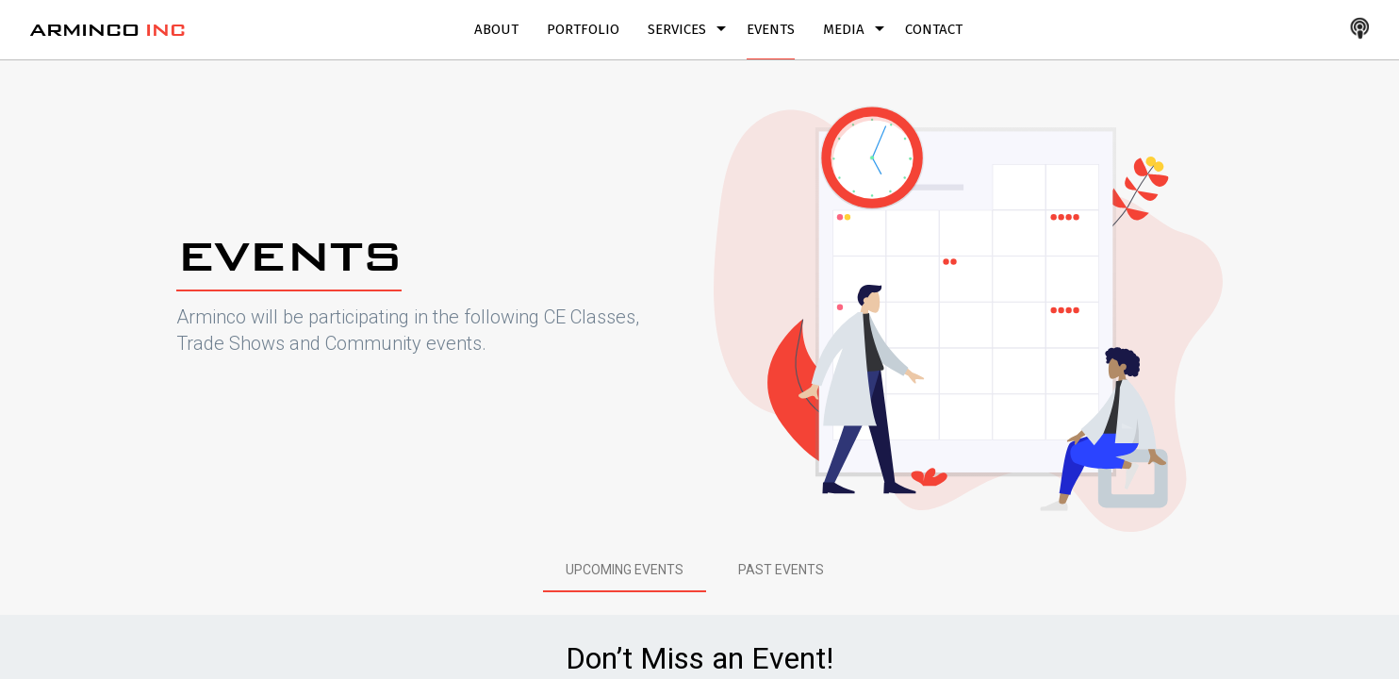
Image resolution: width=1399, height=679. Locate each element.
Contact (934, 29)
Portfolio (583, 29)
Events (771, 29)
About (496, 29)
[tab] (624, 569)
